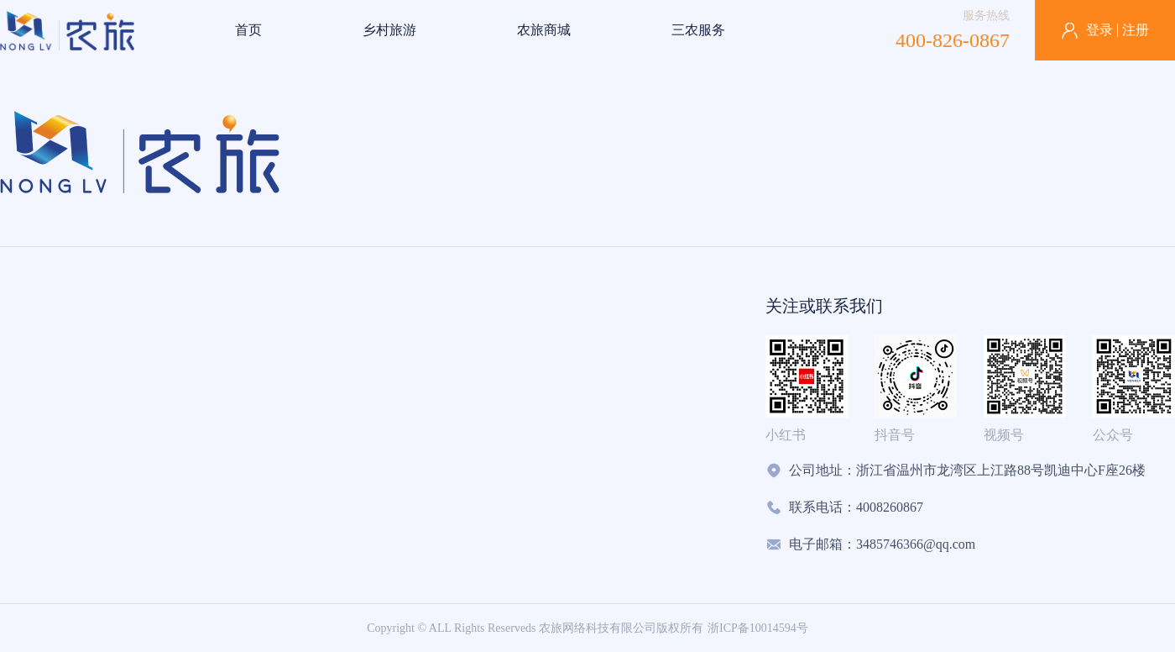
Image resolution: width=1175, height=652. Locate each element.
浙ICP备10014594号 (758, 628)
